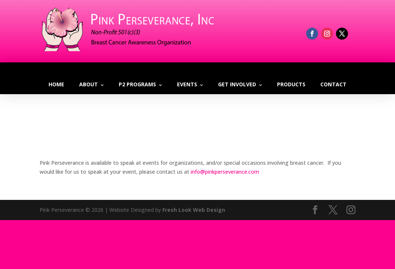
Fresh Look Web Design (193, 209)
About (88, 84)
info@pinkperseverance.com (225, 171)
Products (291, 84)
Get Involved (237, 84)
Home (56, 84)
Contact (333, 84)
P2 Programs (137, 84)
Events (187, 84)
